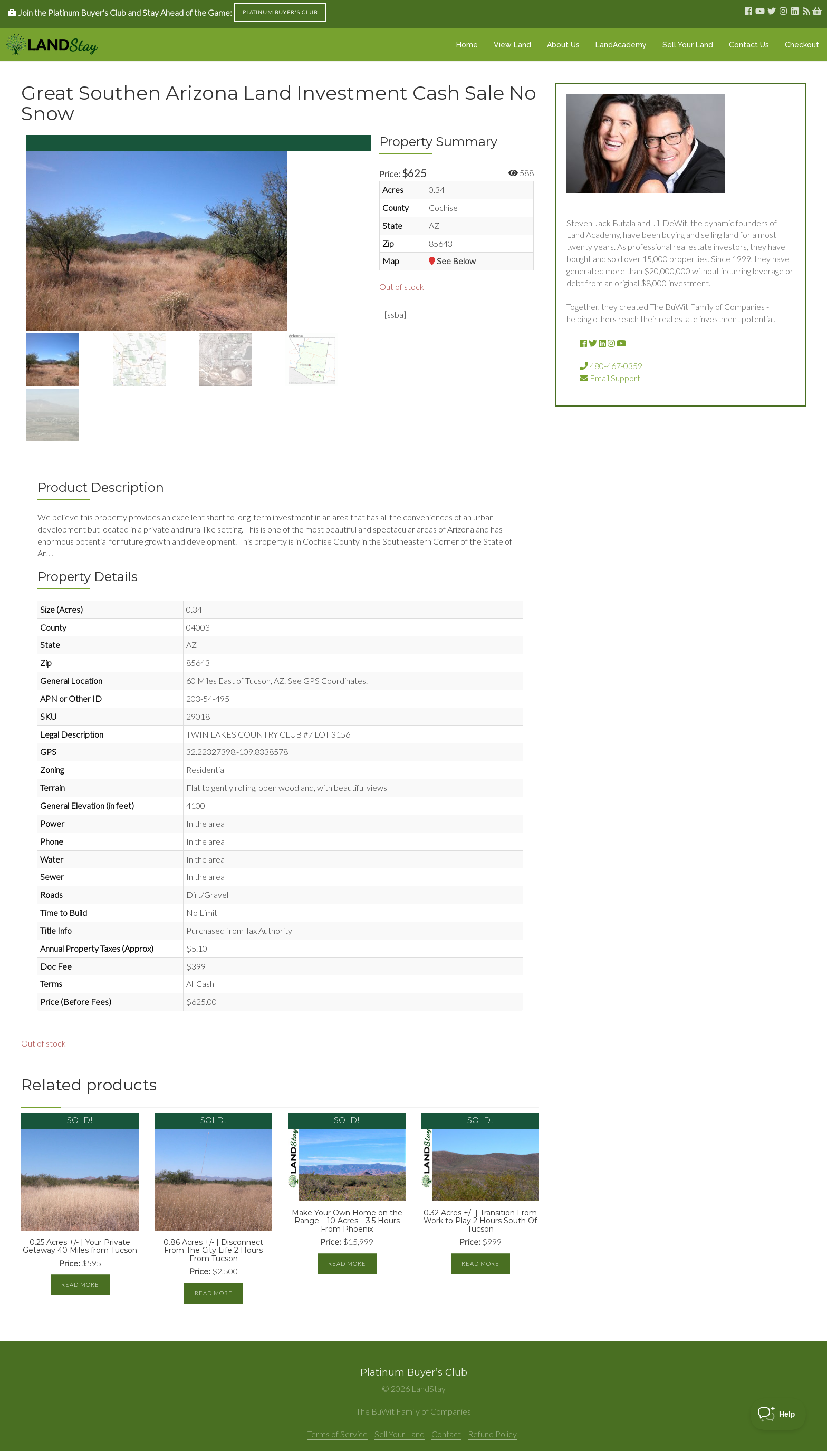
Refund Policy (492, 1434)
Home (467, 45)
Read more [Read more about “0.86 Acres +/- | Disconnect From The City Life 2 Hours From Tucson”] (214, 1293)
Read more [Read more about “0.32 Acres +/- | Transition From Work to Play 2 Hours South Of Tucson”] (480, 1263)
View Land (512, 45)
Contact (446, 1434)
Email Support (610, 378)
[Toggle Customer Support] (778, 1414)
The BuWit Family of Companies (413, 1411)
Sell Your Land (687, 45)
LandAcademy (621, 45)
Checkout (802, 45)
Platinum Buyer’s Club (413, 1372)
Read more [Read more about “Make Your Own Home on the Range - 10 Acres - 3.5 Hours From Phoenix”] (347, 1263)
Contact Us (749, 45)
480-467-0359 (611, 366)
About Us (563, 45)
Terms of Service (337, 1434)
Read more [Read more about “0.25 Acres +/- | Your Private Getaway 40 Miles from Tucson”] (80, 1284)
